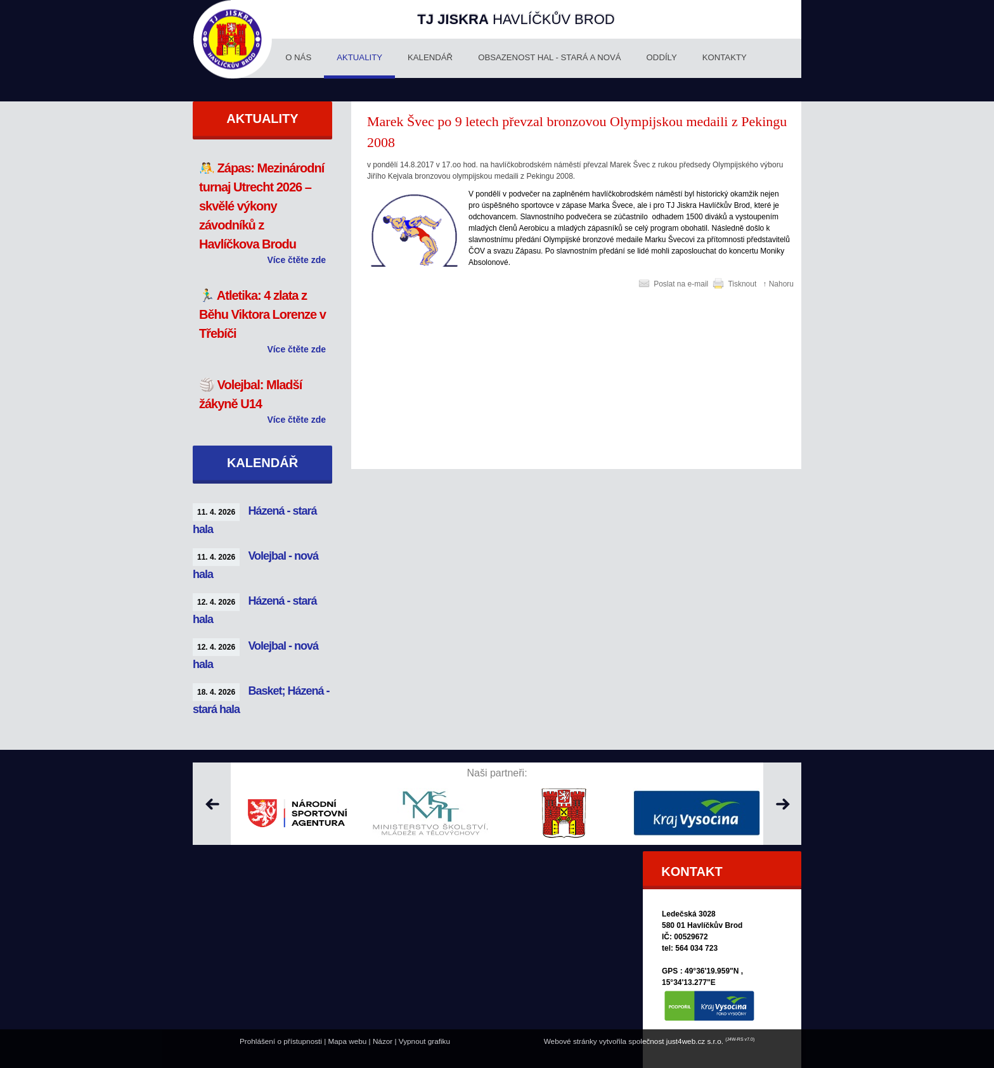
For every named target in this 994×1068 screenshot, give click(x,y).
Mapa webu (347, 1041)
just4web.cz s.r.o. (694, 1041)
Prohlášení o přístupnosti (281, 1041)
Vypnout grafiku (424, 1041)
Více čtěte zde (296, 260)
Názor (382, 1041)
